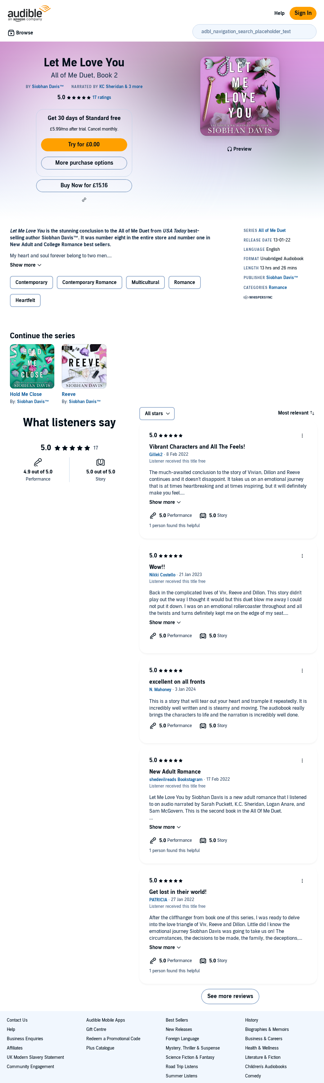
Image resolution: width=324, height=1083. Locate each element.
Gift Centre (96, 1029)
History (251, 1020)
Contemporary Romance (89, 282)
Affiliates (15, 1048)
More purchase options (84, 163)
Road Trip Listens (182, 1066)
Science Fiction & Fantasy (190, 1057)
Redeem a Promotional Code (113, 1038)
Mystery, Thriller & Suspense (193, 1048)
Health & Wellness (262, 1048)
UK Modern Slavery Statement (35, 1057)
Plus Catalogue (100, 1048)
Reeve (69, 394)
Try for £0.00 (84, 144)
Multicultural (145, 282)
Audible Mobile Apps (105, 1020)
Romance (184, 282)
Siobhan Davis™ (33, 401)
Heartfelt (25, 300)
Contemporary (31, 282)
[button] (84, 199)
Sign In (303, 13)
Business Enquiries (25, 1038)
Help (279, 13)
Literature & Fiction (263, 1057)
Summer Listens (181, 1076)
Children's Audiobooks (266, 1066)
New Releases (179, 1029)
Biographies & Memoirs (267, 1029)
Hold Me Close (26, 394)
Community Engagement (30, 1066)
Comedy (253, 1076)
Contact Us (17, 1020)
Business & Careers (263, 1038)
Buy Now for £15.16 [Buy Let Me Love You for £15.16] (84, 185)
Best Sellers (177, 1020)
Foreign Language (182, 1038)
